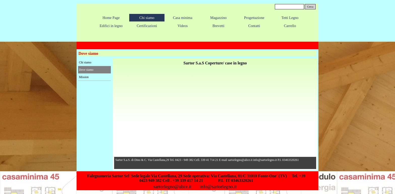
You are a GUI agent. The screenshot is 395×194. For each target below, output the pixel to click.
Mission (84, 77)
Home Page (111, 18)
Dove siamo (86, 69)
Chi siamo (85, 62)
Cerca (310, 6)
